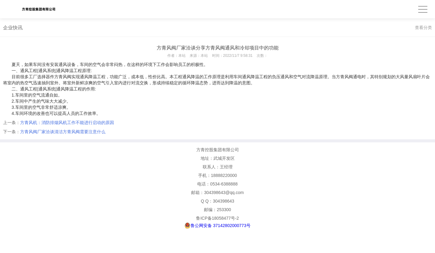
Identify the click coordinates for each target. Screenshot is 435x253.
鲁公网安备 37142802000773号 (217, 225)
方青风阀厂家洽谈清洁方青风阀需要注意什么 (62, 131)
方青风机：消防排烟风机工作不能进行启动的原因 (67, 122)
